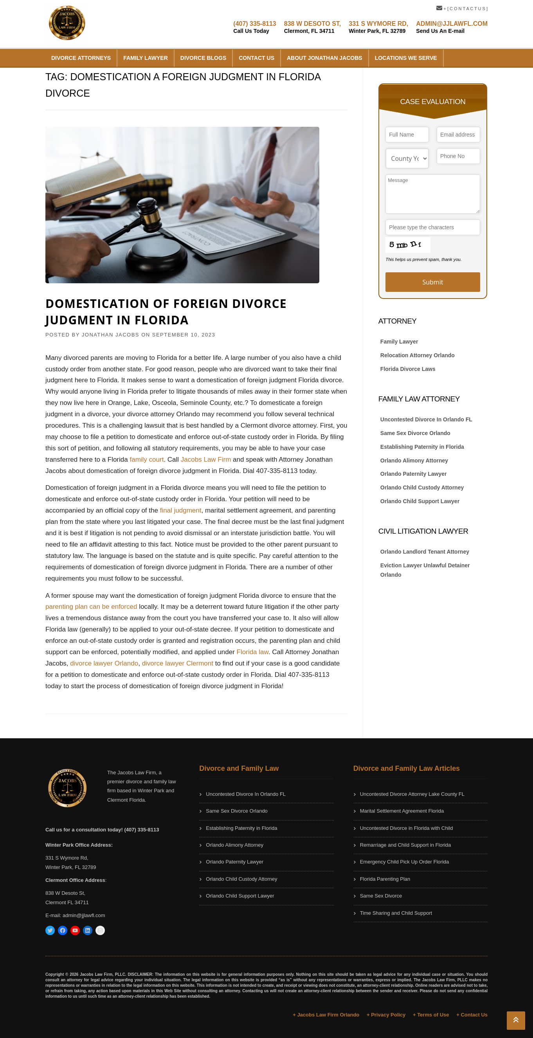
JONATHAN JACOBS (110, 335)
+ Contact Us (472, 1015)
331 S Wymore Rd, (66, 858)
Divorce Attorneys (81, 58)
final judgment (181, 510)
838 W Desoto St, (65, 893)
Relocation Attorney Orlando (417, 355)
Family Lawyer (145, 58)
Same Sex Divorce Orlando (415, 433)
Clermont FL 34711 (67, 902)
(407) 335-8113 (254, 27)
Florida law (252, 652)
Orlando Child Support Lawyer (419, 501)
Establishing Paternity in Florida (422, 447)
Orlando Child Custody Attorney (422, 487)
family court (147, 459)
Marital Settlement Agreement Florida (402, 811)
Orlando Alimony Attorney (414, 460)
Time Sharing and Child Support (396, 913)
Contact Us (256, 58)
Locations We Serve (406, 58)
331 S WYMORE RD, (378, 27)
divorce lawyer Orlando (104, 663)
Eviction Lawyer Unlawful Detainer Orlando (425, 570)
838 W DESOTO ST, (312, 27)
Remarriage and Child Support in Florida (405, 845)
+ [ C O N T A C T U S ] (462, 8)
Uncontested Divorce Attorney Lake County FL (412, 794)
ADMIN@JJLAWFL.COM (452, 27)
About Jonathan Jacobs (324, 58)
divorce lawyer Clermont (177, 663)
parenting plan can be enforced (91, 606)
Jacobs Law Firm (206, 459)
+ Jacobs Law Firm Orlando (326, 1015)
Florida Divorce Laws (408, 369)
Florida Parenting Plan (385, 879)
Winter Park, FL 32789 (70, 867)
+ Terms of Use (431, 1015)
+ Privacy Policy (386, 1015)
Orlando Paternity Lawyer (413, 474)
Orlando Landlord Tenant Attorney (424, 552)
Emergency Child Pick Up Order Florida (404, 862)
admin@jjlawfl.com (84, 915)
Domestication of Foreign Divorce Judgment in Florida (166, 311)
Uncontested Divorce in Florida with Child (406, 828)
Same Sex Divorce (381, 896)
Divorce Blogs (203, 58)
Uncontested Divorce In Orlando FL (426, 419)
